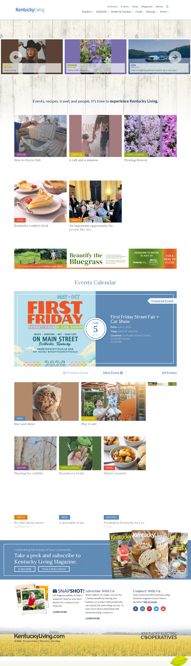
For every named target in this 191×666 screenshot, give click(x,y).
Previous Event (75, 379)
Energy (159, 12)
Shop (143, 6)
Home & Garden (129, 12)
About (167, 6)
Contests (120, 6)
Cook (147, 12)
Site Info (44, 649)
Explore (95, 12)
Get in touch (154, 609)
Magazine (155, 6)
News (171, 12)
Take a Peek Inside (54, 575)
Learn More (60, 619)
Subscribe (25, 575)
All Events (169, 379)
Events (133, 6)
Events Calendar (95, 287)
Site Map (55, 649)
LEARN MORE (93, 625)
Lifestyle (109, 12)
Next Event (113, 379)
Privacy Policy (30, 649)
